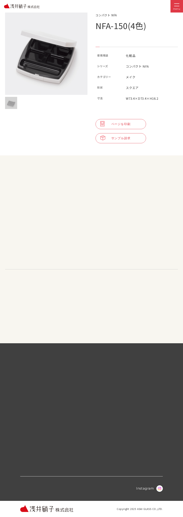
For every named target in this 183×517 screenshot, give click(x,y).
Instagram (149, 488)
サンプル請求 (115, 138)
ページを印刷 (115, 124)
